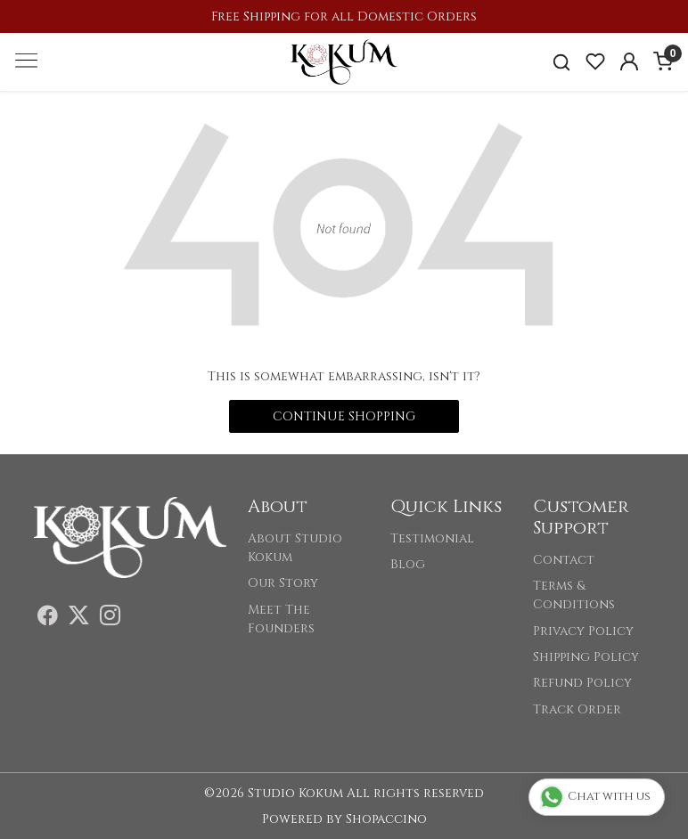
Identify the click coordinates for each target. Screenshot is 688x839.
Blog (407, 564)
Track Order (577, 709)
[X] (79, 619)
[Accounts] (629, 61)
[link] (561, 62)
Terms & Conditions (574, 595)
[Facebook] (47, 619)
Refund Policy (582, 682)
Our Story (283, 582)
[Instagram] (110, 619)
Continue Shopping (344, 416)
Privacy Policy (583, 631)
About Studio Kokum (295, 548)
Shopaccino (386, 818)
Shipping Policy (586, 656)
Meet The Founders (281, 619)
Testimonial (432, 538)
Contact (563, 559)
